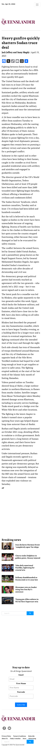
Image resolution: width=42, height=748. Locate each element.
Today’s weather (15, 738)
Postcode (21, 692)
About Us (5, 738)
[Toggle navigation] (37, 4)
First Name (21, 683)
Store (24, 738)
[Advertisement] (21, 513)
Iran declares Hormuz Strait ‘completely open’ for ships (27, 546)
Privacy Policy (6, 736)
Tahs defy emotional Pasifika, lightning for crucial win (24, 567)
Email (21, 675)
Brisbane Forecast (16, 11)
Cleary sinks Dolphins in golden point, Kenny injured (27, 557)
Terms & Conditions (19, 736)
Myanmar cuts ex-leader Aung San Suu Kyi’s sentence (26, 589)
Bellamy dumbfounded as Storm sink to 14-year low (26, 578)
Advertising (32, 738)
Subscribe (21, 705)
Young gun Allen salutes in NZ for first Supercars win (27, 600)
